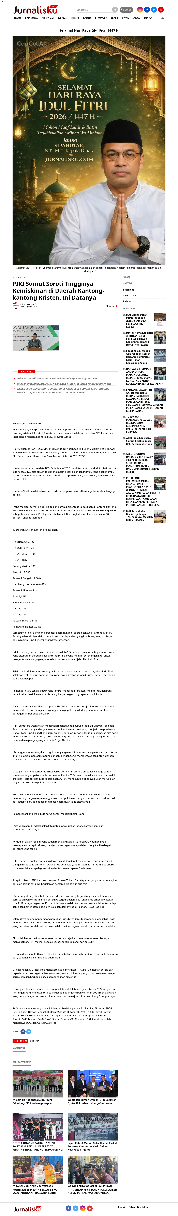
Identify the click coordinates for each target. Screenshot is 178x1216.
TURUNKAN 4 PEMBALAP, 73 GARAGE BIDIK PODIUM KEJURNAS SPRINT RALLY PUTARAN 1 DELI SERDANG (139, 424)
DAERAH (62, 18)
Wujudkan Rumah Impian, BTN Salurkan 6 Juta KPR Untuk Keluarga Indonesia (64, 383)
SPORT (114, 18)
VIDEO (136, 18)
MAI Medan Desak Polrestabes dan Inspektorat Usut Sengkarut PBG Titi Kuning (137, 320)
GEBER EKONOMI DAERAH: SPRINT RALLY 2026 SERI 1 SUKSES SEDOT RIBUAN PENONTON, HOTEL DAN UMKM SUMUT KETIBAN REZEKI (63, 390)
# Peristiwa (129, 295)
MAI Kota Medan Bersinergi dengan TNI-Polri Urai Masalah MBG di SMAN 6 (139, 515)
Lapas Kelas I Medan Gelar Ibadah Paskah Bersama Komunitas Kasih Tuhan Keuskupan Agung (93, 1146)
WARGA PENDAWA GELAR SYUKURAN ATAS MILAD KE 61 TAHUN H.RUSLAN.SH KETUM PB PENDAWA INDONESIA (92, 1189)
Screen (126, 9)
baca (110, 306)
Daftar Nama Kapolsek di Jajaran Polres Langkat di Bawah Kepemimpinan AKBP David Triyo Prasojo (139, 338)
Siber (132, 1207)
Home (15, 277)
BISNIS (87, 18)
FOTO (125, 18)
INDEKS (148, 18)
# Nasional (129, 289)
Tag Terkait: (20, 1040)
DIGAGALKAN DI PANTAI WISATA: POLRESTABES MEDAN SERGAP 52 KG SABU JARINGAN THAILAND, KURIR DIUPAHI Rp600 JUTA (35, 1191)
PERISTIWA (31, 18)
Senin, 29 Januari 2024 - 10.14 (31, 307)
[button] (162, 16)
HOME (17, 18)
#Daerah (34, 1040)
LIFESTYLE (101, 18)
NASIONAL (48, 18)
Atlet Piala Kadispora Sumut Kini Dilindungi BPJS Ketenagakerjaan (57, 378)
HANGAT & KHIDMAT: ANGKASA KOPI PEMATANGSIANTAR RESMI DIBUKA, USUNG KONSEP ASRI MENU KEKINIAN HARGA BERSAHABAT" (144, 376)
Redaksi (122, 1207)
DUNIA (75, 18)
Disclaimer (143, 1207)
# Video (127, 301)
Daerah (23, 277)
